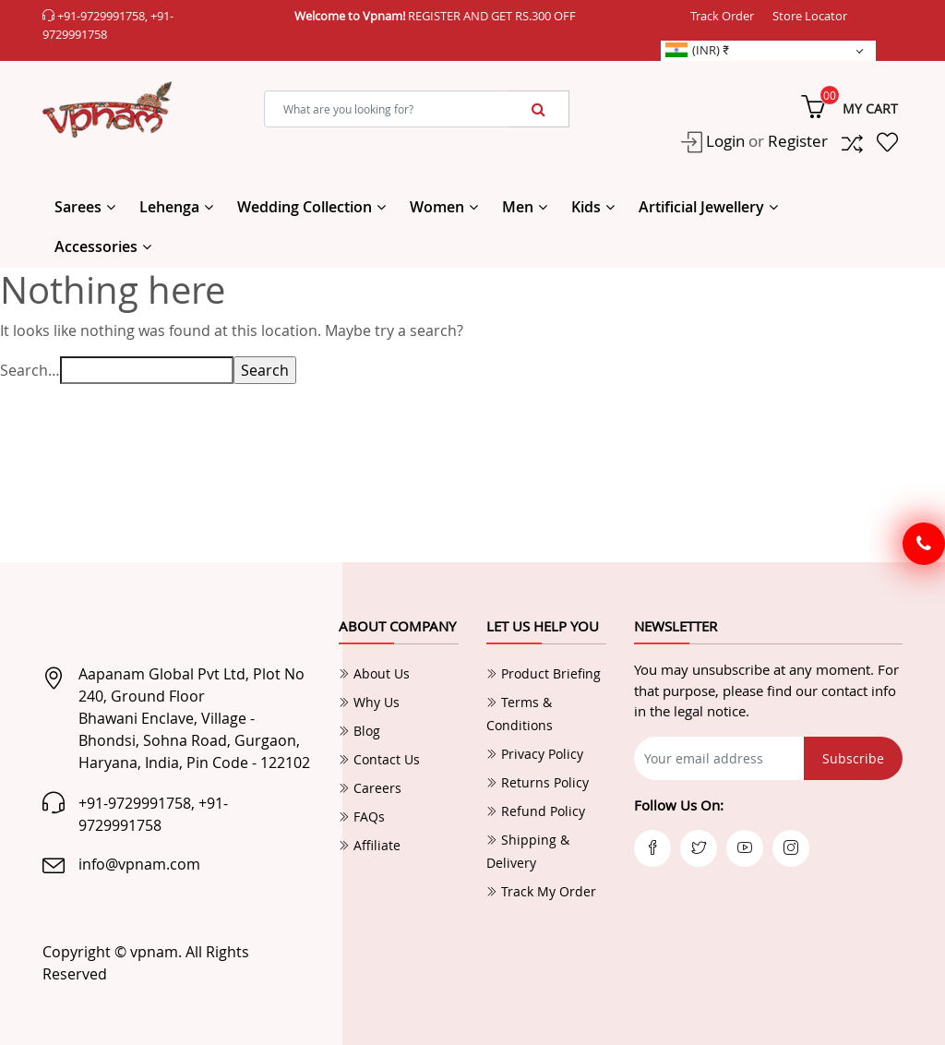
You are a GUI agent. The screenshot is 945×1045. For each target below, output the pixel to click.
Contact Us (379, 759)
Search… (30, 370)
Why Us (369, 702)
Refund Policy (535, 811)
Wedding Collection (304, 207)
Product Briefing (543, 673)
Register (798, 140)
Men (517, 207)
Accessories (96, 246)
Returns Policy (537, 782)
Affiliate (370, 845)
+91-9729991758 (101, 15)
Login (723, 140)
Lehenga (169, 207)
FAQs (362, 816)
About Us (374, 673)
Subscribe (853, 758)
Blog (359, 730)
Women (437, 207)
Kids (586, 207)
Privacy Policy (534, 754)
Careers (370, 788)
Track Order (722, 15)
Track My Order (541, 891)
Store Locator (809, 15)
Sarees (78, 207)
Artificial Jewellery (701, 207)
